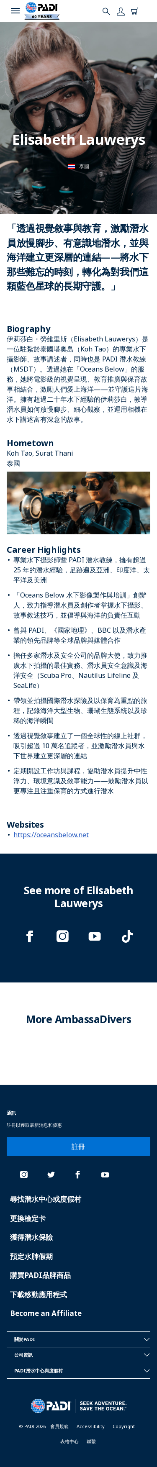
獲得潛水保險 (31, 1237)
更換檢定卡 (28, 1218)
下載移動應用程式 (38, 1294)
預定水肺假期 (31, 1256)
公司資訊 (82, 1355)
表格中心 (69, 1441)
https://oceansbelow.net (51, 834)
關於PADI (82, 1339)
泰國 (84, 166)
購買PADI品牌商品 (40, 1275)
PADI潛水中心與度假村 (82, 1370)
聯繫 (91, 1441)
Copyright (124, 1426)
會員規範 (59, 1426)
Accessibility (91, 1426)
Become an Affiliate (46, 1313)
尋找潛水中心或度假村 (45, 1199)
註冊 (78, 1146)
